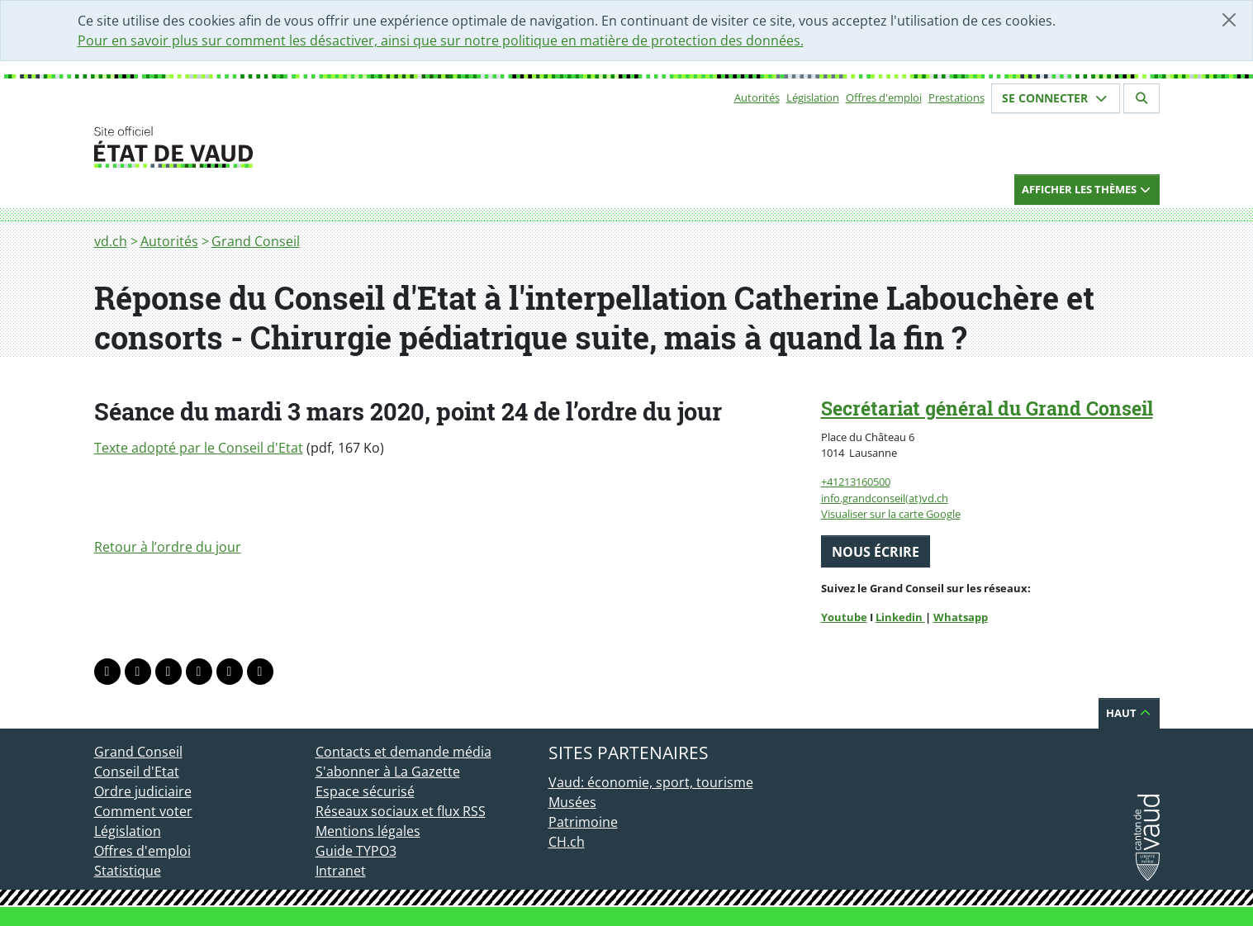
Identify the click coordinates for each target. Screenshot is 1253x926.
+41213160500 (855, 481)
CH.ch (566, 842)
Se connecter (1055, 98)
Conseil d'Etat (136, 771)
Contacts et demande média (403, 752)
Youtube (844, 617)
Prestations (956, 97)
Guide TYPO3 (356, 851)
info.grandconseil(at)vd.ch (884, 498)
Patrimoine (583, 822)
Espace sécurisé (365, 791)
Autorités (757, 97)
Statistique (127, 871)
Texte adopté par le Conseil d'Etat (198, 448)
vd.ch (110, 241)
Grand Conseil (255, 241)
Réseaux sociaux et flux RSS (401, 811)
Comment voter (143, 811)
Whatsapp (960, 617)
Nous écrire (875, 552)
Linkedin (900, 617)
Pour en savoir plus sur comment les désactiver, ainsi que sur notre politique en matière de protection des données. (441, 40)
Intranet (341, 871)
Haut (1129, 712)
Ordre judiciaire (143, 791)
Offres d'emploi (884, 97)
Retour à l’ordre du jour (167, 547)
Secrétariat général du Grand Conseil (987, 408)
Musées (572, 802)
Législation (812, 97)
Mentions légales (368, 831)
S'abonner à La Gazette (388, 771)
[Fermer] (1229, 20)
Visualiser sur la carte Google (891, 513)
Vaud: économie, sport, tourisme (650, 782)
